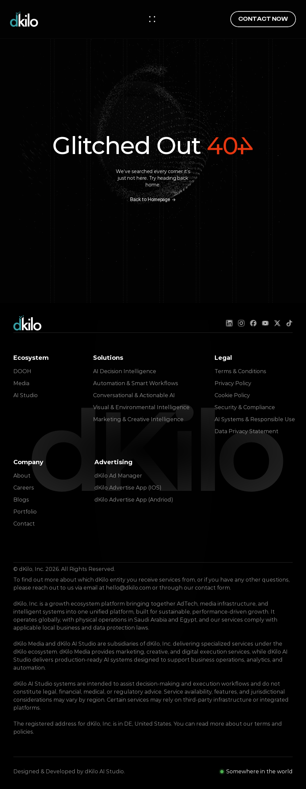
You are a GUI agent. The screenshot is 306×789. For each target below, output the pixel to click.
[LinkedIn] (229, 323)
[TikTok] (289, 323)
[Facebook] (253, 323)
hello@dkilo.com (128, 588)
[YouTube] (265, 323)
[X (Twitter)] (277, 323)
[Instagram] (241, 323)
